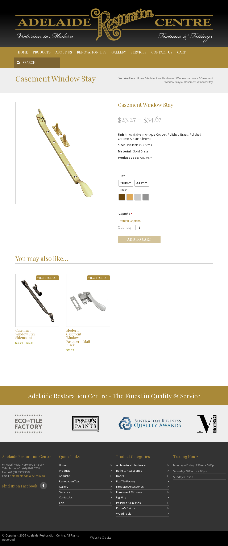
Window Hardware (187, 78)
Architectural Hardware (160, 78)
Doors (120, 476)
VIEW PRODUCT (47, 277)
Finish (124, 190)
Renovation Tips (92, 52)
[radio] (126, 183)
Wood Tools (123, 513)
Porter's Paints (125, 508)
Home (23, 52)
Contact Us (161, 52)
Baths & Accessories (129, 471)
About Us (63, 52)
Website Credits (100, 537)
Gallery (118, 52)
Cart (181, 52)
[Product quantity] (141, 227)
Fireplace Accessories (130, 487)
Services (138, 52)
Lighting (121, 497)
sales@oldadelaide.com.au (27, 476)
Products (42, 52)
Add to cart (139, 239)
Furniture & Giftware (129, 492)
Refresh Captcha (130, 221)
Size (122, 176)
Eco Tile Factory (126, 481)
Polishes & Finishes (128, 503)
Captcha (125, 213)
